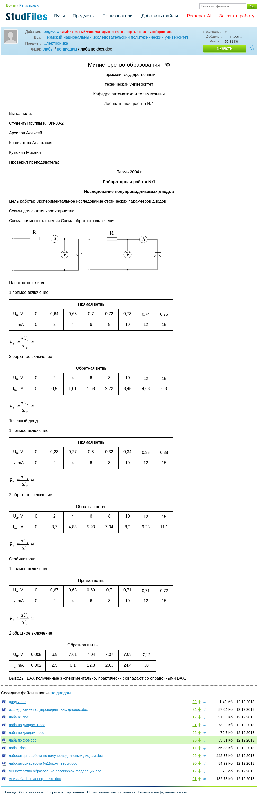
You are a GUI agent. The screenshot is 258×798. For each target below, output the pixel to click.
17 (194, 717)
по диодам (67, 49)
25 (194, 740)
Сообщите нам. (161, 31)
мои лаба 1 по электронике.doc (35, 779)
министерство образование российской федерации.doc (55, 771)
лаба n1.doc (19, 717)
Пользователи (117, 15)
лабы (48, 49)
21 (194, 725)
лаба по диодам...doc (26, 733)
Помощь (10, 792)
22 (194, 702)
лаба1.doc (17, 748)
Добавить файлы (159, 15)
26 (194, 756)
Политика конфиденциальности (162, 792)
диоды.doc (17, 702)
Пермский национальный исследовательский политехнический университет (115, 37)
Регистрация (29, 5)
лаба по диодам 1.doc (27, 725)
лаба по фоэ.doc (23, 740)
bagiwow (51, 31)
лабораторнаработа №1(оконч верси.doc (43, 763)
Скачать (224, 48)
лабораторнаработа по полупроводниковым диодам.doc (56, 756)
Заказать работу (236, 15)
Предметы (84, 15)
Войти (11, 5)
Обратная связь (31, 792)
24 (194, 709)
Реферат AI (199, 15)
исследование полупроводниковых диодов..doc (48, 709)
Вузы (59, 15)
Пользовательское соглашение (111, 792)
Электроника (55, 43)
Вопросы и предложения (65, 792)
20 (194, 763)
